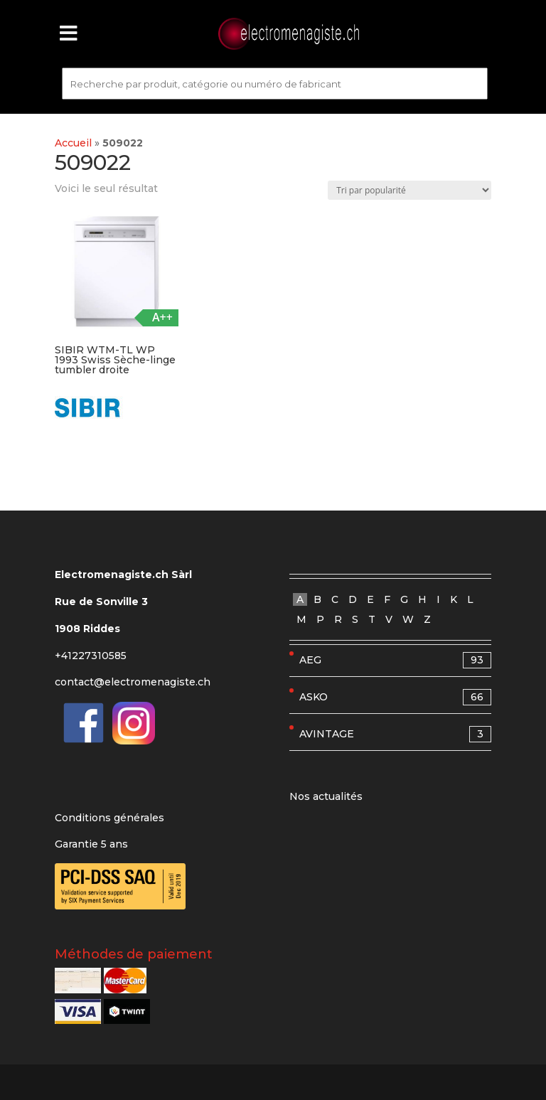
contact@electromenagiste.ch (132, 682)
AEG (395, 660)
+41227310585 (91, 655)
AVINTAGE (395, 734)
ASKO (395, 697)
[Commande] (409, 190)
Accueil (73, 143)
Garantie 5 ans (91, 844)
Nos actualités (326, 796)
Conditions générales (109, 817)
